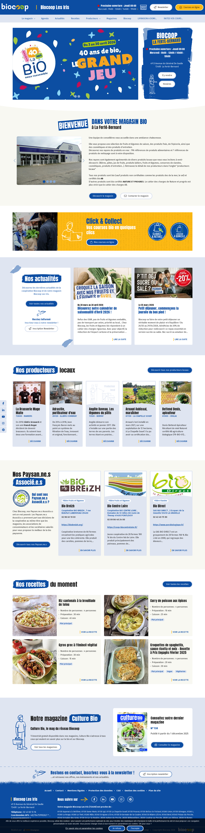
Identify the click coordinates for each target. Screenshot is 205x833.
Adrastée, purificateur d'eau (65, 411)
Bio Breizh (68, 506)
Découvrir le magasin (103, 196)
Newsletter (161, 7)
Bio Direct (159, 506)
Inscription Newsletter (41, 328)
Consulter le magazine (167, 746)
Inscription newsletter (155, 774)
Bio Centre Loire (117, 506)
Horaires (167, 84)
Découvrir (36, 441)
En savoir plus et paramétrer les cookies (84, 828)
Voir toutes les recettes (177, 584)
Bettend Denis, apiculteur (175, 411)
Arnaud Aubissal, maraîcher (139, 411)
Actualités (59, 18)
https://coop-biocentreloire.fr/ (122, 527)
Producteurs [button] (92, 18)
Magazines (112, 18)
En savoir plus (88, 550)
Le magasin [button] (27, 18)
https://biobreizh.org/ (72, 524)
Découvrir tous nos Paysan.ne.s (31, 544)
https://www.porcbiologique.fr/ (168, 524)
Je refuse (116, 828)
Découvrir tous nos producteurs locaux (170, 370)
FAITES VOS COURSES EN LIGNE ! (175, 18)
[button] (15, 64)
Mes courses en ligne (102, 242)
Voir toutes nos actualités (41, 303)
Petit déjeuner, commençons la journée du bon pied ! (158, 310)
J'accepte (135, 828)
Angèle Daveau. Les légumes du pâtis (102, 411)
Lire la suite (120, 339)
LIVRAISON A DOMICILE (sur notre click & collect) (149, 18)
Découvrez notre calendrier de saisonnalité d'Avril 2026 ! (97, 310)
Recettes (75, 18)
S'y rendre (167, 75)
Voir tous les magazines (45, 747)
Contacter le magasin (136, 196)
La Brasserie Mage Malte (29, 411)
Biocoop (127, 18)
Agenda (45, 18)
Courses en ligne (189, 7)
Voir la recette (89, 632)
